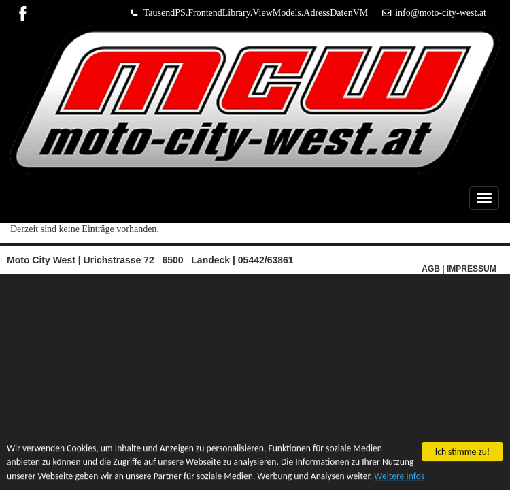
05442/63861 (266, 260)
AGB (431, 269)
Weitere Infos (399, 476)
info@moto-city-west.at (440, 12)
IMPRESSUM (471, 269)
